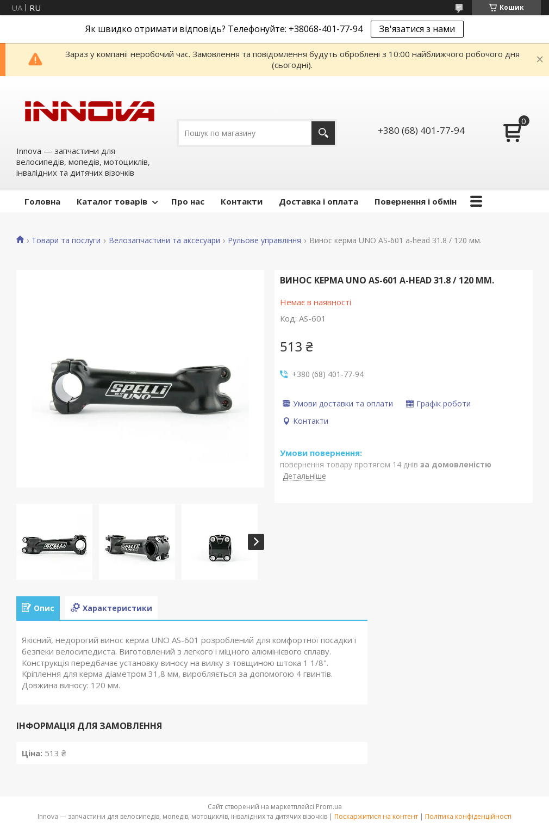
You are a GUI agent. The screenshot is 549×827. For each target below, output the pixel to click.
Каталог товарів (112, 201)
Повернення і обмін (416, 201)
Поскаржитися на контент (376, 816)
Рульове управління (264, 240)
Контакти (242, 201)
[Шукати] (323, 133)
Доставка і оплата (318, 201)
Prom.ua (329, 806)
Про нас (187, 201)
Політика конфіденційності (468, 816)
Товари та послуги (66, 240)
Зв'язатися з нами (417, 29)
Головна (42, 201)
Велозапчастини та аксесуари (164, 240)
